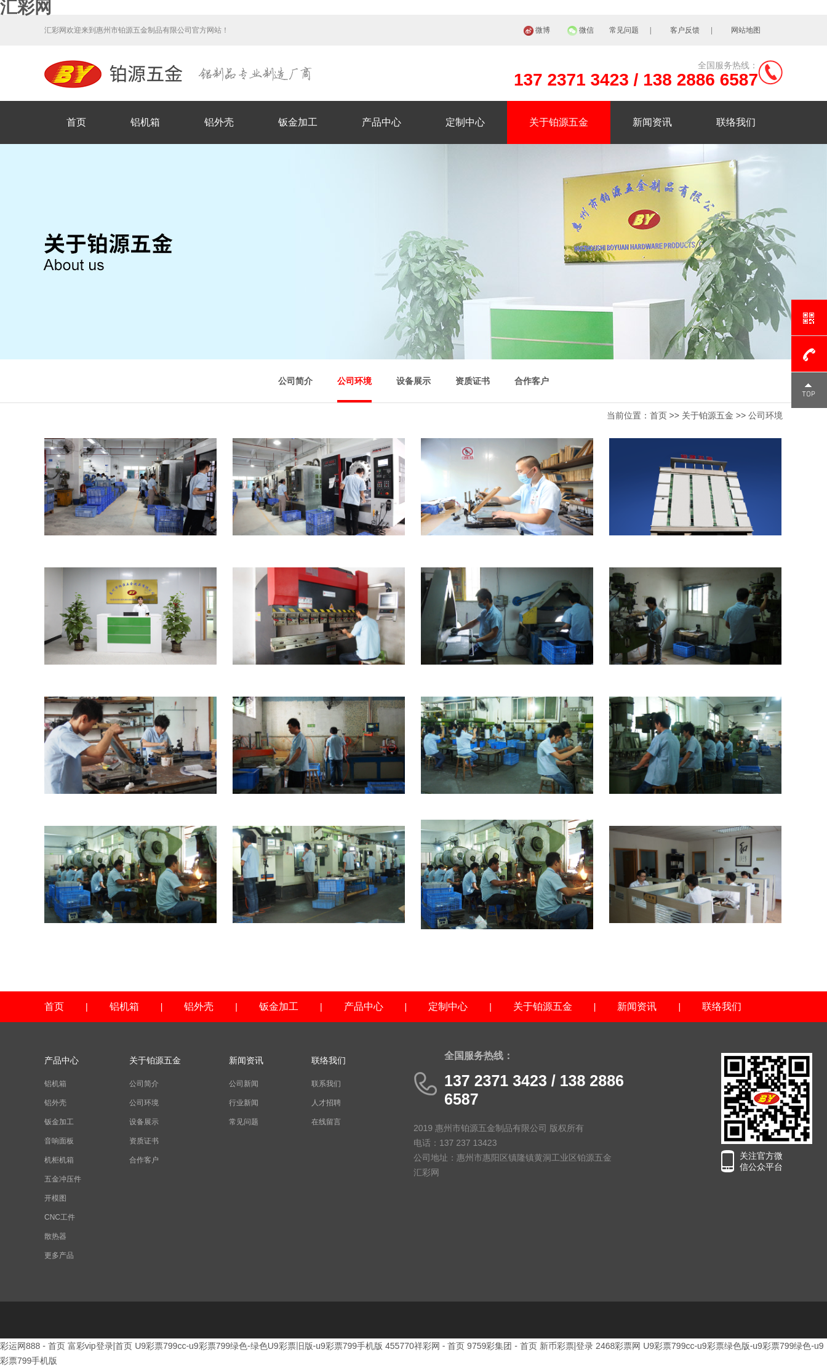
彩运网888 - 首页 (32, 1346)
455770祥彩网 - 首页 (425, 1346)
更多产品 (59, 1255)
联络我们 (736, 122)
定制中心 (465, 122)
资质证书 (472, 381)
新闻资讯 (652, 122)
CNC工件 (59, 1217)
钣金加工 (298, 122)
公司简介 (295, 381)
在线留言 (326, 1122)
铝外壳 (219, 122)
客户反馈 (685, 30)
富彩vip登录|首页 (100, 1346)
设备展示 (413, 381)
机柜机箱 (59, 1160)
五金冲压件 (62, 1179)
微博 (542, 30)
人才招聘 (326, 1102)
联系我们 (326, 1083)
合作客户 (531, 381)
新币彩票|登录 (567, 1346)
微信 (586, 30)
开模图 (55, 1198)
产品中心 (381, 122)
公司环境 (354, 381)
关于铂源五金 (558, 122)
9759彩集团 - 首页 (502, 1346)
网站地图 (746, 30)
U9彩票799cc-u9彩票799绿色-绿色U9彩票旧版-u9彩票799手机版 (259, 1346)
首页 (76, 122)
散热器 (55, 1236)
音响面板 (59, 1141)
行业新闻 (243, 1102)
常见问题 (624, 30)
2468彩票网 (618, 1346)
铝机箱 (145, 122)
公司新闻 (243, 1083)
